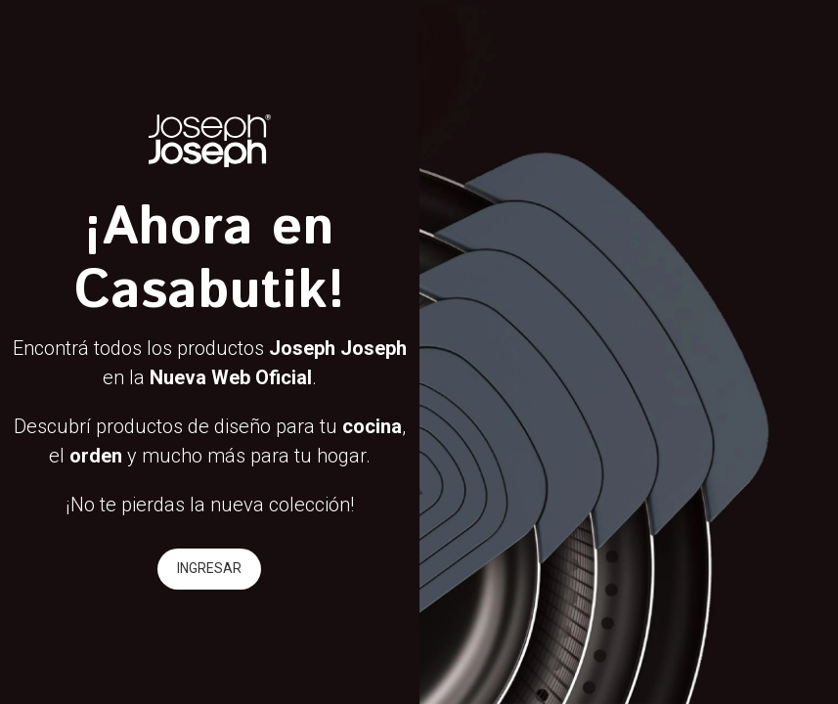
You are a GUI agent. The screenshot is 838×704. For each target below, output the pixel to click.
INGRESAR (209, 568)
